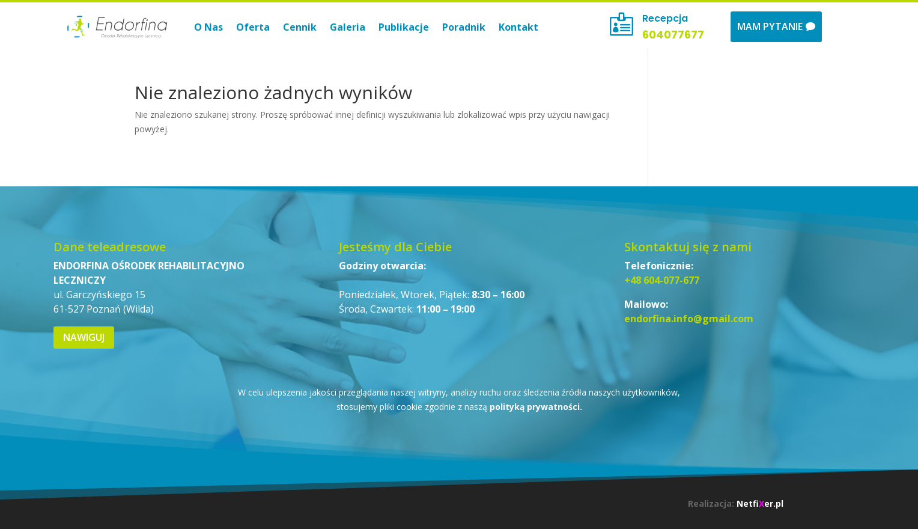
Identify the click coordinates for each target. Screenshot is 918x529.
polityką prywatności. (536, 406)
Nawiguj (84, 337)
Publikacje (403, 27)
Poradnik (463, 27)
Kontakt (518, 27)
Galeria (347, 27)
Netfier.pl (760, 503)
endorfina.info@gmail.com (688, 318)
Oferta (253, 27)
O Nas (208, 27)
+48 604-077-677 (661, 280)
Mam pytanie (770, 26)
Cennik (300, 27)
